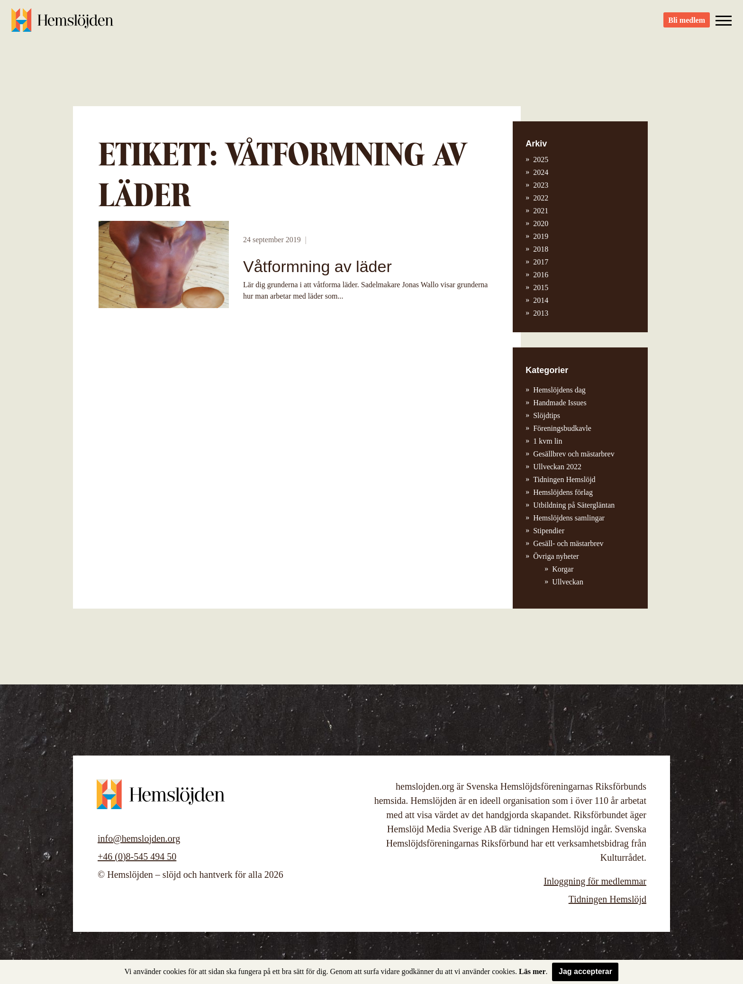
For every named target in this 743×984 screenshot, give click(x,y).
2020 (540, 223)
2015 (540, 287)
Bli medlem (686, 24)
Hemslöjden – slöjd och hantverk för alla (63, 23)
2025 (540, 159)
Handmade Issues (559, 403)
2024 (540, 172)
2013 (540, 313)
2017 (540, 262)
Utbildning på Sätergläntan (574, 505)
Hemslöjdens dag (559, 390)
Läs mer (532, 971)
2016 (540, 275)
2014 (540, 300)
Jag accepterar (585, 971)
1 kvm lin (547, 441)
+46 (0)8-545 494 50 (137, 856)
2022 (540, 198)
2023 (540, 185)
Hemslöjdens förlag (563, 492)
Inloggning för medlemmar (595, 881)
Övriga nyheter (556, 556)
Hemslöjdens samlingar (569, 518)
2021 (540, 211)
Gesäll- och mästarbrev (568, 543)
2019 (540, 236)
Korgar (562, 569)
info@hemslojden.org (139, 838)
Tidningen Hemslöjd (564, 479)
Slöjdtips (546, 415)
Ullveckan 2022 (557, 467)
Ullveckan (567, 582)
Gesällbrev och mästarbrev (573, 454)
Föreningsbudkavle (562, 428)
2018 (540, 249)
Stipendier (548, 531)
